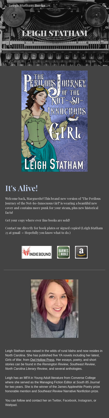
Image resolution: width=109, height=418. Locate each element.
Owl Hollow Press (42, 359)
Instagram (85, 400)
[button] (4, 5)
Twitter (56, 400)
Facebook (69, 400)
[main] (54, 33)
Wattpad (11, 405)
